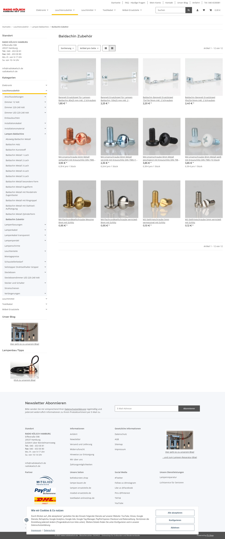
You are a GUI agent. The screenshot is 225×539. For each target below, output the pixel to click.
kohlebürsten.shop (79, 477)
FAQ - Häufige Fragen (135, 2)
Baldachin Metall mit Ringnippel (21, 200)
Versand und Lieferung (81, 444)
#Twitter (119, 477)
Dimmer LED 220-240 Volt (17, 112)
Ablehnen (175, 528)
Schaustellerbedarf (14, 261)
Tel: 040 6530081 (212, 2)
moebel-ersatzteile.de (80, 493)
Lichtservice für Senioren (172, 482)
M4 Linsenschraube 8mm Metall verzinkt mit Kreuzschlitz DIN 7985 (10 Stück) (119, 158)
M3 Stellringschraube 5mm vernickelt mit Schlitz (203, 221)
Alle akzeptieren (175, 513)
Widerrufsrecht (77, 449)
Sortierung (66, 48)
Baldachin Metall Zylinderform (20, 214)
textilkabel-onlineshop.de (82, 498)
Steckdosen (10, 272)
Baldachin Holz (13, 144)
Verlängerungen (12, 293)
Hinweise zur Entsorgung (82, 454)
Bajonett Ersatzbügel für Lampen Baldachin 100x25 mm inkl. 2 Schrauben (116, 99)
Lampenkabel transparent (17, 235)
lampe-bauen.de (78, 482)
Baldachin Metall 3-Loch (17, 165)
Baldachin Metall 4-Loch (17, 171)
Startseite (115, 2)
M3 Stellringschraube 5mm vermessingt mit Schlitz (156, 221)
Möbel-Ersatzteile (10, 309)
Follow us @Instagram (125, 482)
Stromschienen (12, 288)
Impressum (36, 530)
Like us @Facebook (124, 487)
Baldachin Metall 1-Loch (17, 155)
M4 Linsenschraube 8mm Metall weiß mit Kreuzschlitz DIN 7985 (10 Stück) (203, 158)
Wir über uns (76, 459)
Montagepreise (12, 256)
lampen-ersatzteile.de (80, 487)
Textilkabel (7, 304)
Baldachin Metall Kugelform (19, 186)
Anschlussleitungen (14, 96)
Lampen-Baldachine (14, 133)
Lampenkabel (11, 230)
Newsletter (75, 439)
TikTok (118, 498)
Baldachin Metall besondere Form (22, 181)
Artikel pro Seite (88, 48)
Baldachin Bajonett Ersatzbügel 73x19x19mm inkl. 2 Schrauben (158, 99)
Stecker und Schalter (15, 283)
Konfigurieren (175, 520)
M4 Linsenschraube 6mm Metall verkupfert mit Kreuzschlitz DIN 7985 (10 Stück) (76, 158)
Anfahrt (196, 2)
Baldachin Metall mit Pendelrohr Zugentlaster (21, 193)
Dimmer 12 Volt (12, 102)
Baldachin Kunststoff (16, 149)
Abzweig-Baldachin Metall (18, 139)
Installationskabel (13, 123)
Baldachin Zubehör (15, 219)
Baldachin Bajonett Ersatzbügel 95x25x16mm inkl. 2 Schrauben (200, 99)
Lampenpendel (12, 240)
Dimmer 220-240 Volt (15, 107)
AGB (117, 439)
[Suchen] (171, 10)
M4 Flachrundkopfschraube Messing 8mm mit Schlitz (76, 221)
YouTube (119, 503)
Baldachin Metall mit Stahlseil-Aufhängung (20, 207)
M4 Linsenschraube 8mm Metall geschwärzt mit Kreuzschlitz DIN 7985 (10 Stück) (161, 158)
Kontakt (169, 2)
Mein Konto (155, 2)
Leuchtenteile (11, 251)
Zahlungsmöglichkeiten (81, 464)
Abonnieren (189, 408)
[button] (197, 10)
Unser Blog (182, 2)
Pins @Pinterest (122, 493)
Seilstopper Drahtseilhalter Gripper (22, 267)
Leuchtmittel (8, 298)
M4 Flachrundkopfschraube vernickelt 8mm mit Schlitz (119, 221)
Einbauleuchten (12, 118)
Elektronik (7, 85)
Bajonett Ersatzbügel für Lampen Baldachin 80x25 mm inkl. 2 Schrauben (77, 99)
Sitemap (119, 444)
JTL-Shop (210, 535)
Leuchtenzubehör (11, 90)
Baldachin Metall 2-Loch (17, 160)
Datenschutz (49, 530)
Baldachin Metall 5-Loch (17, 176)
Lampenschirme (12, 245)
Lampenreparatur (168, 477)
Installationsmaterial (14, 128)
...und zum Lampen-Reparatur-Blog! (179, 457)
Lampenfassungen (13, 224)
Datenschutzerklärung (75, 409)
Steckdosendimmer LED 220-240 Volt (22, 277)
